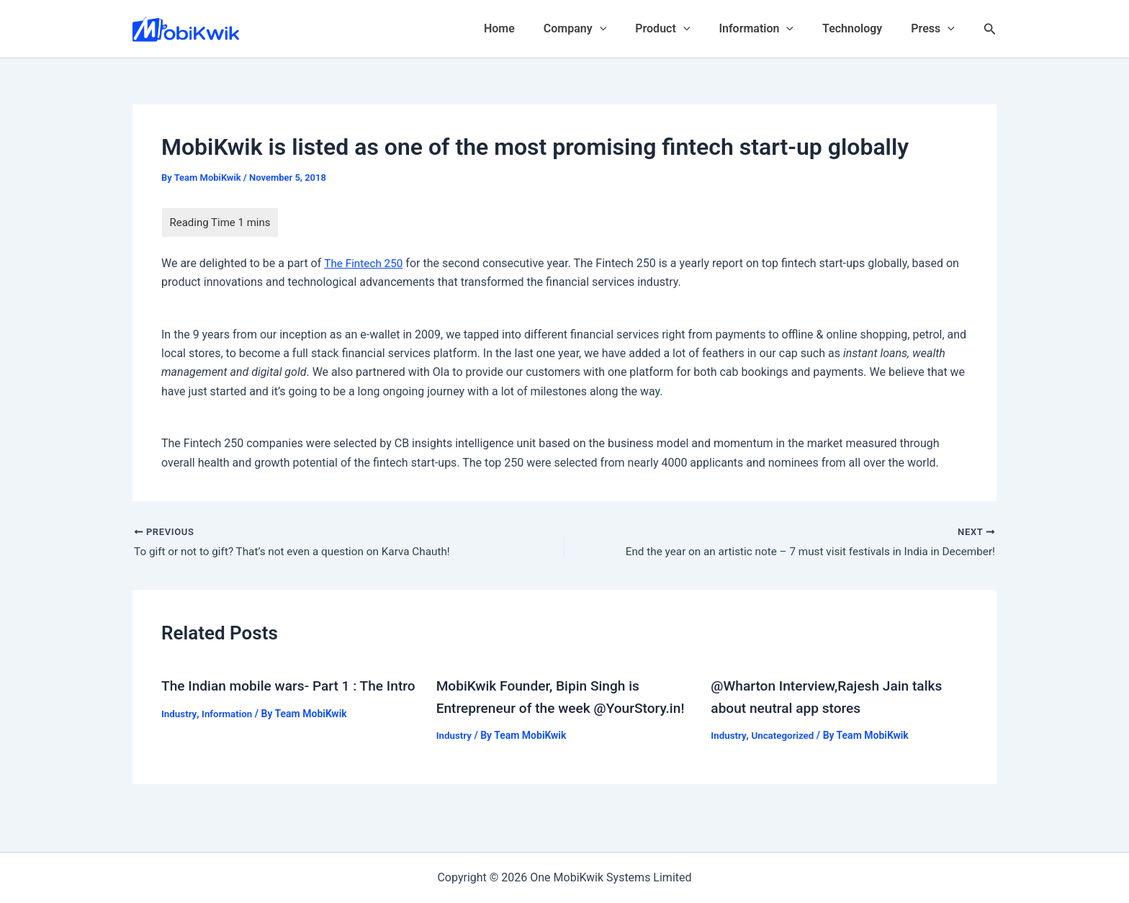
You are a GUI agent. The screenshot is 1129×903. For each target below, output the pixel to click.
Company (601, 29)
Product (682, 29)
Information (770, 29)
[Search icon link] (990, 29)
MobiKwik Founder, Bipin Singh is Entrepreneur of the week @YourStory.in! (542, 708)
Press (936, 29)
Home (531, 28)
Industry (179, 736)
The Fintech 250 (365, 263)
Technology (861, 28)
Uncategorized (785, 736)
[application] (626, 29)
